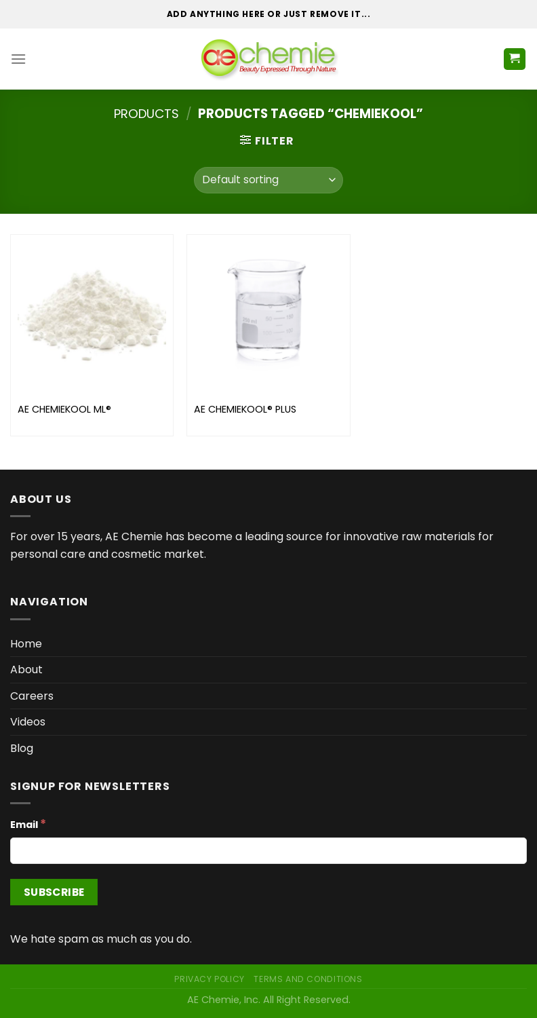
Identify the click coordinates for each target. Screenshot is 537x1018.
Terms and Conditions (308, 979)
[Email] (268, 850)
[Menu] (18, 58)
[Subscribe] (54, 892)
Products (146, 113)
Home (26, 644)
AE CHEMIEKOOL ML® (64, 409)
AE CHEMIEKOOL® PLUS (245, 409)
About (26, 669)
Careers (32, 696)
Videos (27, 722)
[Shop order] (268, 180)
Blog (21, 748)
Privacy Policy (209, 979)
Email (28, 824)
